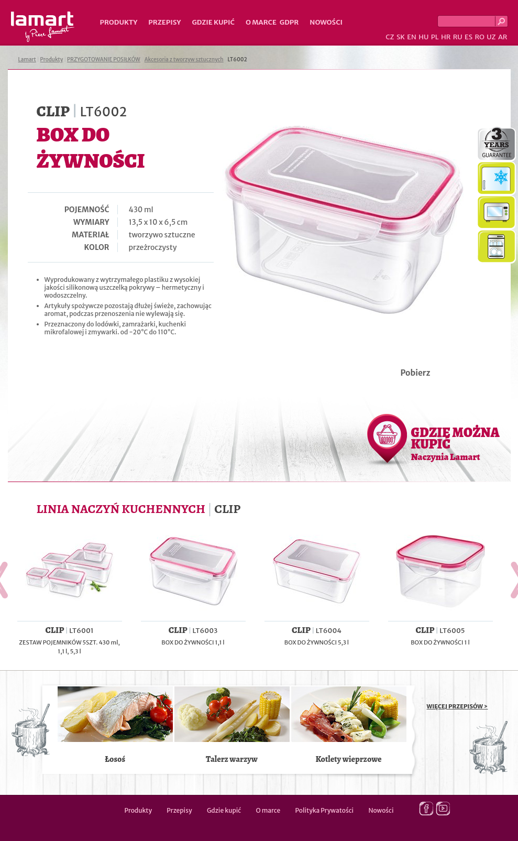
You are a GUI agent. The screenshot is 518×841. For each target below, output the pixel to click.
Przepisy (164, 22)
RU (457, 36)
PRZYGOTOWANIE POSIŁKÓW (103, 59)
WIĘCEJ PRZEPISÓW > (457, 706)
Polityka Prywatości (324, 810)
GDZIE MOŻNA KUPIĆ (455, 443)
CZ (389, 36)
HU (423, 36)
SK (400, 36)
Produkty (119, 22)
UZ (491, 36)
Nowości (326, 22)
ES (468, 36)
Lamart (42, 26)
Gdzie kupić (213, 22)
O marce (261, 22)
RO (479, 36)
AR (503, 36)
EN (411, 36)
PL (435, 36)
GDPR (289, 22)
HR (445, 36)
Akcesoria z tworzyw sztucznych (184, 59)
